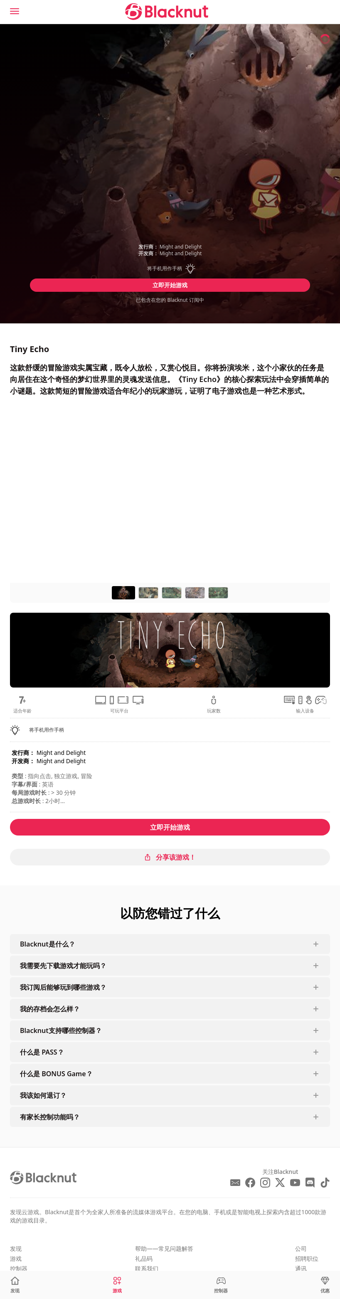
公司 (301, 1248)
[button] (170, 269)
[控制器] (221, 1285)
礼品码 (144, 1258)
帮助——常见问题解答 (164, 1248)
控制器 (18, 1268)
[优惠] (325, 1285)
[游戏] (117, 1285)
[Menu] (14, 11)
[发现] (15, 1285)
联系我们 (146, 1268)
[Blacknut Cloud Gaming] (166, 11)
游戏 (16, 1258)
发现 (16, 1248)
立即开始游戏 (170, 285)
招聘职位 (306, 1258)
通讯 (301, 1268)
